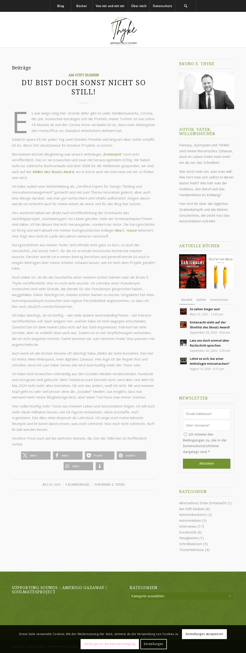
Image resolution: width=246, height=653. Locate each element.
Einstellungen (153, 644)
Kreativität (187, 532)
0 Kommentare (77, 484)
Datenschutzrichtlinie (201, 446)
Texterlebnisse (191, 549)
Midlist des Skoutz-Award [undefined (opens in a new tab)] (53, 171)
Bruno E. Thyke (113, 484)
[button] (36, 455)
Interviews (188, 526)
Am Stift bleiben (84, 75)
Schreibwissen (190, 543)
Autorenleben (190, 520)
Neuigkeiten (189, 537)
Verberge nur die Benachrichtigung (109, 644)
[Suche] (185, 6)
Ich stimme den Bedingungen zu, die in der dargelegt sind (205, 443)
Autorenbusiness (193, 514)
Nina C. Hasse (126, 230)
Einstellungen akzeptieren (204, 634)
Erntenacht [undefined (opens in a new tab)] (112, 154)
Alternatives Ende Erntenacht (203, 502)
